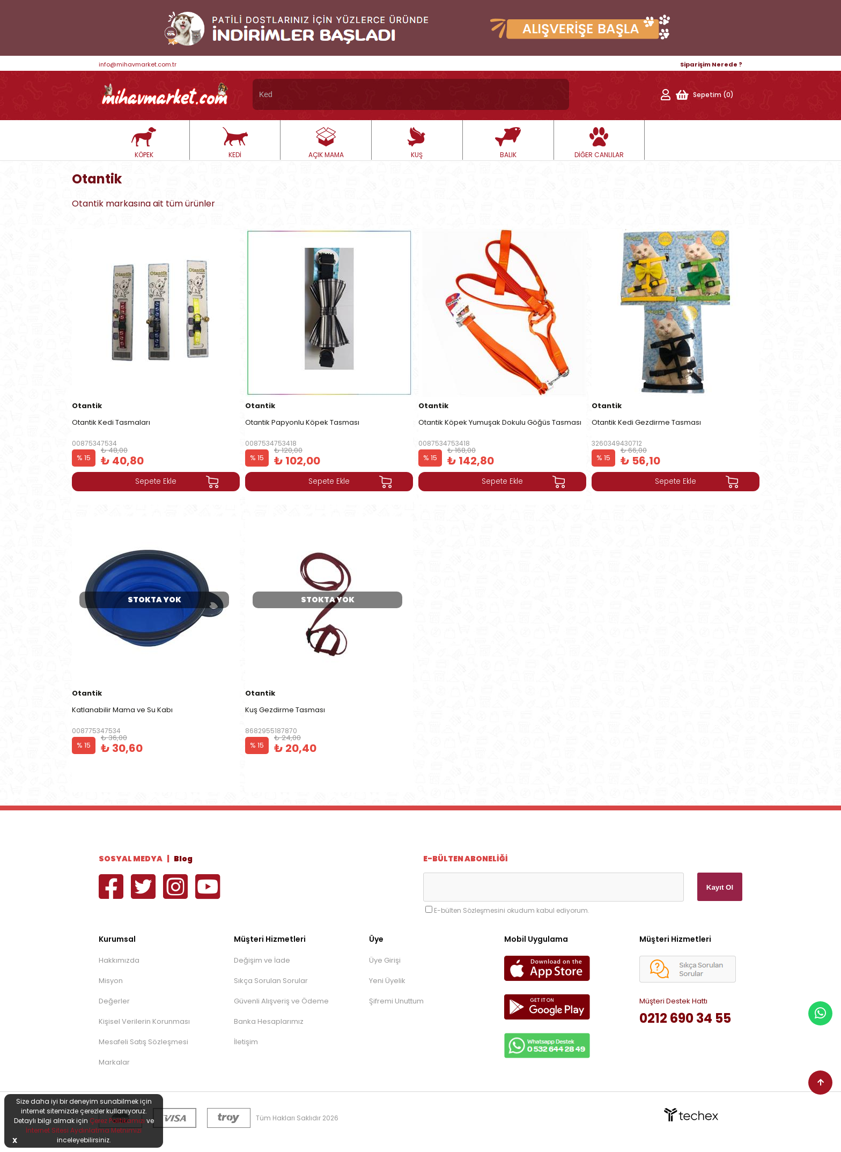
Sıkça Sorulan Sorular (271, 981)
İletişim (246, 1042)
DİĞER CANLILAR (599, 143)
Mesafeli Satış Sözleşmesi (143, 1042)
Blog (183, 858)
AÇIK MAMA (326, 143)
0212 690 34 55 (685, 1018)
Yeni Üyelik (387, 981)
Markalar (114, 1062)
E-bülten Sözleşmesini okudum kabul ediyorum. (511, 910)
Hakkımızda (119, 960)
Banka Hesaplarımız (269, 1021)
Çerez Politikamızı (117, 1120)
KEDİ (235, 143)
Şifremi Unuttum (396, 1001)
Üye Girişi (385, 960)
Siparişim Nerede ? (711, 64)
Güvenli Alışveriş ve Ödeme (281, 1001)
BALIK (508, 143)
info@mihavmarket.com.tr (137, 64)
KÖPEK (144, 143)
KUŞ (417, 143)
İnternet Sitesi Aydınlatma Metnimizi (84, 1130)
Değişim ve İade (262, 960)
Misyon (111, 981)
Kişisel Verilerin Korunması (144, 1021)
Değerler (114, 1001)
